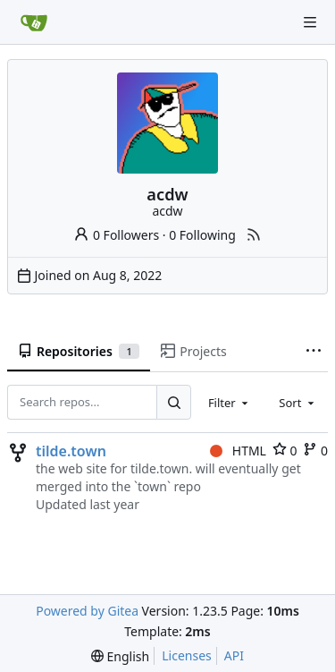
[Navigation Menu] (310, 22)
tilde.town (71, 451)
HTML (238, 450)
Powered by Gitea (87, 610)
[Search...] (173, 402)
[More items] (313, 351)
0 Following (202, 234)
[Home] (34, 22)
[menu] (120, 656)
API (234, 655)
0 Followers (116, 234)
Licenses (187, 655)
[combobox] (229, 402)
